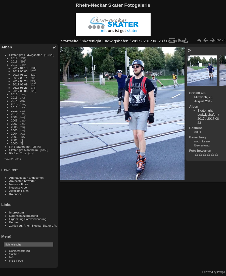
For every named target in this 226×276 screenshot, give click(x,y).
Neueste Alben (19, 187)
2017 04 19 (20, 68)
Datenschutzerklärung (23, 215)
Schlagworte (17, 250)
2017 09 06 (20, 91)
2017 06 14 (20, 77)
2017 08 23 (20, 87)
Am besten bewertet (22, 180)
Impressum (16, 212)
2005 (14, 130)
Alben (6, 47)
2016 (14, 94)
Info (11, 257)
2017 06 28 (20, 81)
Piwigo (221, 271)
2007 (14, 123)
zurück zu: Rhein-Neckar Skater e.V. (33, 225)
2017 (14, 64)
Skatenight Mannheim (23, 149)
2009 (14, 117)
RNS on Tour (17, 153)
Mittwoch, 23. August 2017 (203, 99)
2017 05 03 (20, 71)
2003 (14, 136)
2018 (14, 61)
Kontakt (14, 222)
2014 (14, 100)
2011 (14, 110)
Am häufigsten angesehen (26, 177)
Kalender (15, 194)
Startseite (69, 41)
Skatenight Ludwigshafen (25, 54)
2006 (14, 127)
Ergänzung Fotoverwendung (28, 219)
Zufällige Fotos (19, 190)
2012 (14, 107)
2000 (14, 143)
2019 (14, 58)
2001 (14, 140)
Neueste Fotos (19, 184)
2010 (14, 113)
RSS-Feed (16, 260)
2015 (14, 97)
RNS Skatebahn (19, 146)
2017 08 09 (20, 84)
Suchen (14, 254)
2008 (14, 120)
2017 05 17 (20, 74)
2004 (14, 133)
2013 (14, 104)
